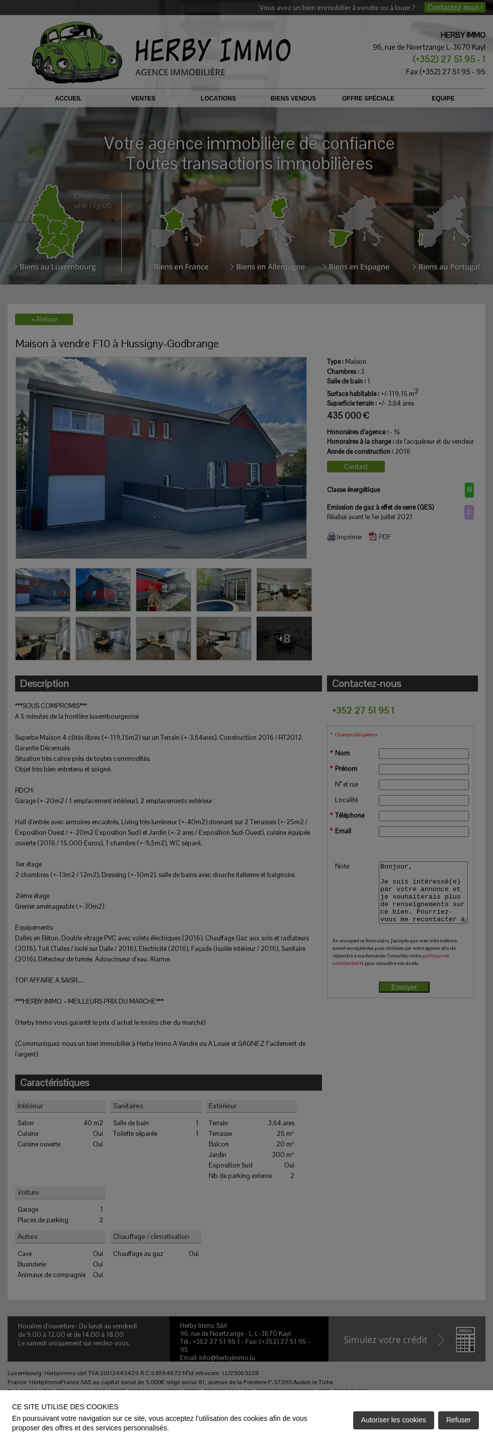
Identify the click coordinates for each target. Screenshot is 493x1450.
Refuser (458, 1420)
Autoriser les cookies (393, 1420)
